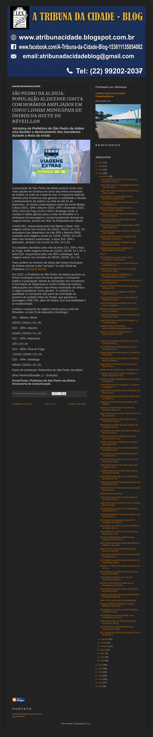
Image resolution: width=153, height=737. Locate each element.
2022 (100, 665)
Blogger (88, 724)
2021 (100, 669)
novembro (104, 639)
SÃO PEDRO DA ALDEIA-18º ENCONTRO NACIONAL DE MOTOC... (117, 521)
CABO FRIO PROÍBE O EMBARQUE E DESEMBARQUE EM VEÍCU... (116, 276)
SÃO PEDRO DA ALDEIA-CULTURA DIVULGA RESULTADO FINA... (119, 460)
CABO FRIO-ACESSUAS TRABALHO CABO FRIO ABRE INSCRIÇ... (118, 243)
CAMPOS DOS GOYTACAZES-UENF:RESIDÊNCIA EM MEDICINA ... (116, 327)
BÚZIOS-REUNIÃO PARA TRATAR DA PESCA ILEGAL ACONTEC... (119, 310)
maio (102, 661)
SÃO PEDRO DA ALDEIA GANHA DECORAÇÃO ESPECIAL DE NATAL (120, 544)
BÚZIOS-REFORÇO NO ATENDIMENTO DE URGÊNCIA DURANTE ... (118, 238)
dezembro (104, 176)
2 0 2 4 (103, 254)
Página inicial (49, 404)
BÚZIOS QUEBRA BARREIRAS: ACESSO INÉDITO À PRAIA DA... (117, 605)
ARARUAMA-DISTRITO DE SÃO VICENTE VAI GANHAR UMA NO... (119, 426)
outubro (103, 643)
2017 (100, 683)
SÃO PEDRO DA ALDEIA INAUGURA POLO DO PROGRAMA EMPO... (119, 561)
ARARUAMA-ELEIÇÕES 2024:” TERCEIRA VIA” (119, 370)
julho (102, 653)
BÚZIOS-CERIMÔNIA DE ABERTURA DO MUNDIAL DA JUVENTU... (117, 538)
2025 (100, 166)
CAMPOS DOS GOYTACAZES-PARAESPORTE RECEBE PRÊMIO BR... (119, 596)
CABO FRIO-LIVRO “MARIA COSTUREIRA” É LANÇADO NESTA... (119, 322)
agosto (103, 650)
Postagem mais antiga (77, 404)
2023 (100, 173)
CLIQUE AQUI (36, 269)
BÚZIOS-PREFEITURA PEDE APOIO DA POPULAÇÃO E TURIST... (116, 209)
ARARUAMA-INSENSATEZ (111, 494)
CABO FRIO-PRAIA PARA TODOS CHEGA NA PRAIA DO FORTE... (119, 498)
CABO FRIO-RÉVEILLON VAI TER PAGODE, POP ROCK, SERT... (118, 270)
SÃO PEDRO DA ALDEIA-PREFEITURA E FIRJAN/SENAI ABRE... (117, 628)
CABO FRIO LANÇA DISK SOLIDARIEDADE (118, 600)
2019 (100, 676)
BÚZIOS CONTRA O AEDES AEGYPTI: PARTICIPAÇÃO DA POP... (116, 333)
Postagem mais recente (22, 404)
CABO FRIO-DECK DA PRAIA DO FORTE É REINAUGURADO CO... (118, 437)
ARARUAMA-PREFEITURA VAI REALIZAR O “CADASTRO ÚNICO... (118, 420)
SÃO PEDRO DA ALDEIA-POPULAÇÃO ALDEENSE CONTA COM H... (116, 258)
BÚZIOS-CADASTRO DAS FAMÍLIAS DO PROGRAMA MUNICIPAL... (117, 584)
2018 (100, 679)
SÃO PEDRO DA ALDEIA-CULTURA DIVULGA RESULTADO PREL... (119, 573)
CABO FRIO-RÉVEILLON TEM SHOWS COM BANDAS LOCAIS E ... (118, 180)
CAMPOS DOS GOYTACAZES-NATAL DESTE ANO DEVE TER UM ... (119, 472)
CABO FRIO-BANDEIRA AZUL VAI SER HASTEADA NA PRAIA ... (116, 578)
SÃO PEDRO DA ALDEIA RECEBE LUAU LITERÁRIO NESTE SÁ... (117, 616)
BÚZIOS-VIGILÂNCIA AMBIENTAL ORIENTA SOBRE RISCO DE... (118, 293)
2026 (100, 163)
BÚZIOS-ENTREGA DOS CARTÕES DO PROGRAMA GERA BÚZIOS (116, 249)
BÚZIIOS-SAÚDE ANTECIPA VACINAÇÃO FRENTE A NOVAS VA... (117, 409)
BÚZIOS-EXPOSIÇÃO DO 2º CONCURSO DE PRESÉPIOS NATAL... (119, 299)
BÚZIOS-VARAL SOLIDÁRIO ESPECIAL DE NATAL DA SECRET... (118, 550)
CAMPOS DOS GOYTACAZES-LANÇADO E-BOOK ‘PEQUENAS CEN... (118, 374)
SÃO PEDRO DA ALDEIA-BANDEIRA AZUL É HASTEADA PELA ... (118, 348)
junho (102, 657)
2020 (100, 672)
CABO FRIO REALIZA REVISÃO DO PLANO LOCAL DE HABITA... (118, 304)
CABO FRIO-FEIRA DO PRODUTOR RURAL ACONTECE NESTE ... (118, 622)
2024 (100, 170)
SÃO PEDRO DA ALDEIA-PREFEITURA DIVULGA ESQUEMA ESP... (116, 198)
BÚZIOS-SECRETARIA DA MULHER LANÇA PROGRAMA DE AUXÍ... (118, 221)
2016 (100, 686)
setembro (104, 646)
